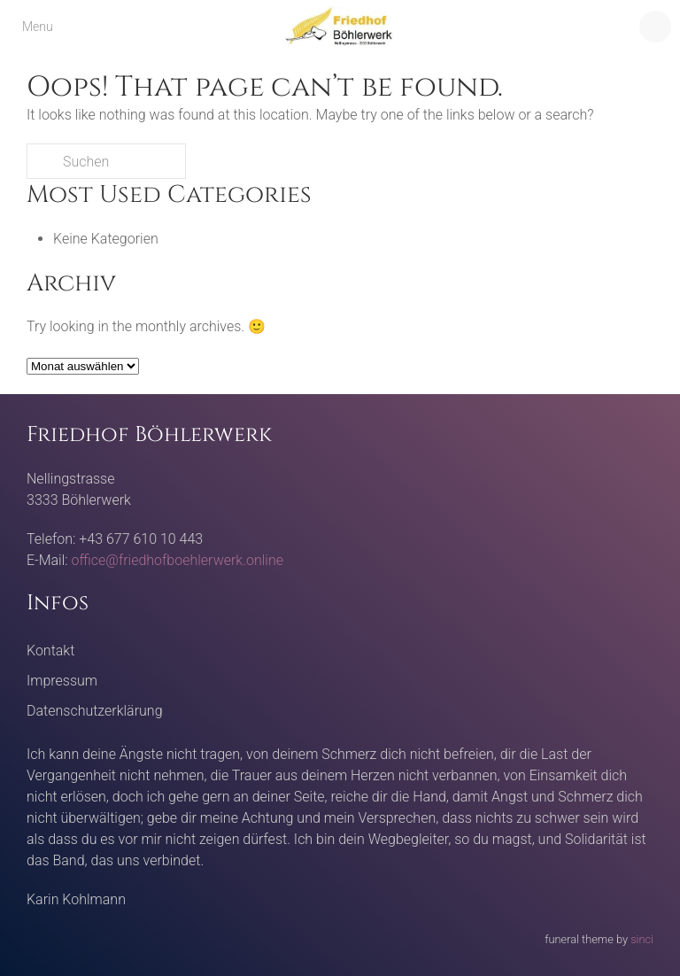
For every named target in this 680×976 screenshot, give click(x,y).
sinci (641, 939)
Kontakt (50, 650)
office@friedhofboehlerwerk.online (177, 560)
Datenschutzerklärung (95, 710)
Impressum (62, 680)
